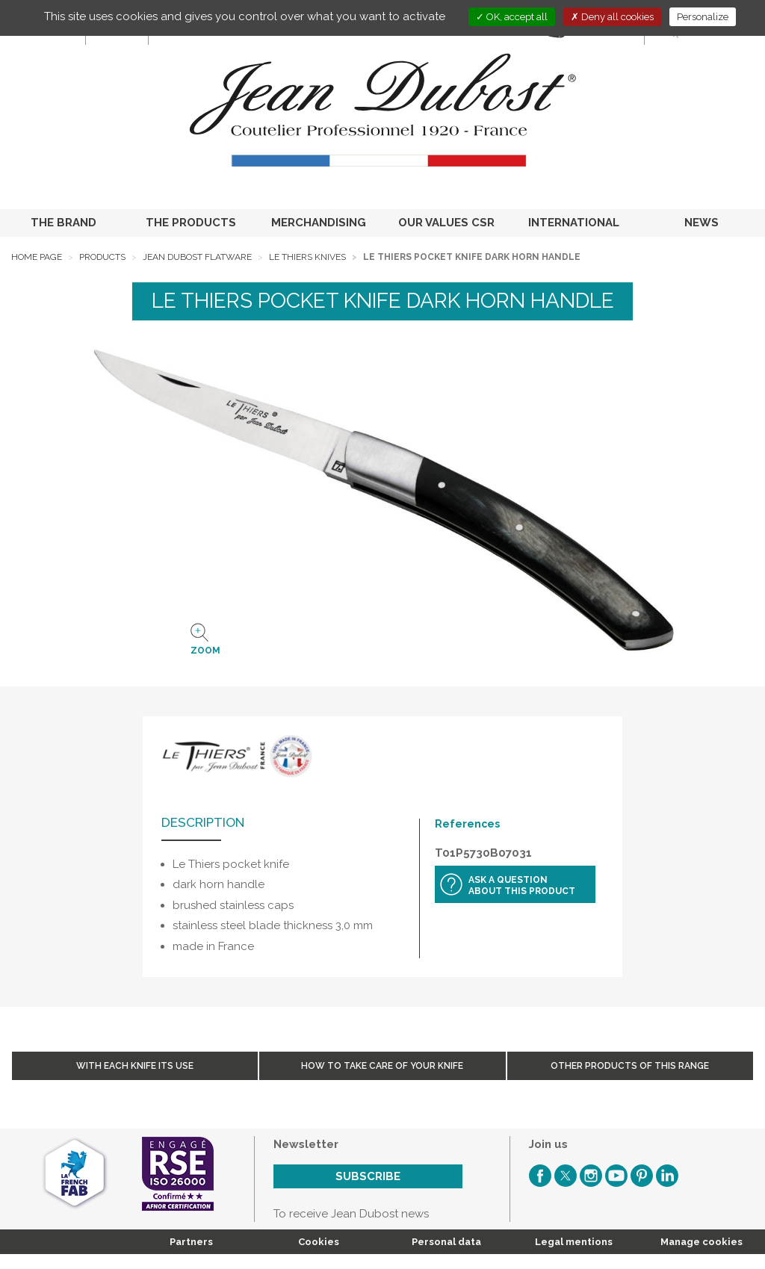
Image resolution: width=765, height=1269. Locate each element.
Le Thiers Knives (307, 257)
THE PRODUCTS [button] (191, 222)
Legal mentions (574, 1241)
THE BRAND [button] (63, 222)
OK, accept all (512, 16)
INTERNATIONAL (573, 222)
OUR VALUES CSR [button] (446, 222)
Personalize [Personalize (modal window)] (702, 16)
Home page (36, 257)
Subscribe (367, 1176)
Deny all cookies (612, 16)
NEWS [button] (701, 222)
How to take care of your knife (382, 1066)
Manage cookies (701, 1241)
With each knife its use (134, 1066)
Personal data (446, 1241)
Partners (191, 1241)
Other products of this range (630, 1066)
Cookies (318, 1241)
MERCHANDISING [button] (318, 222)
